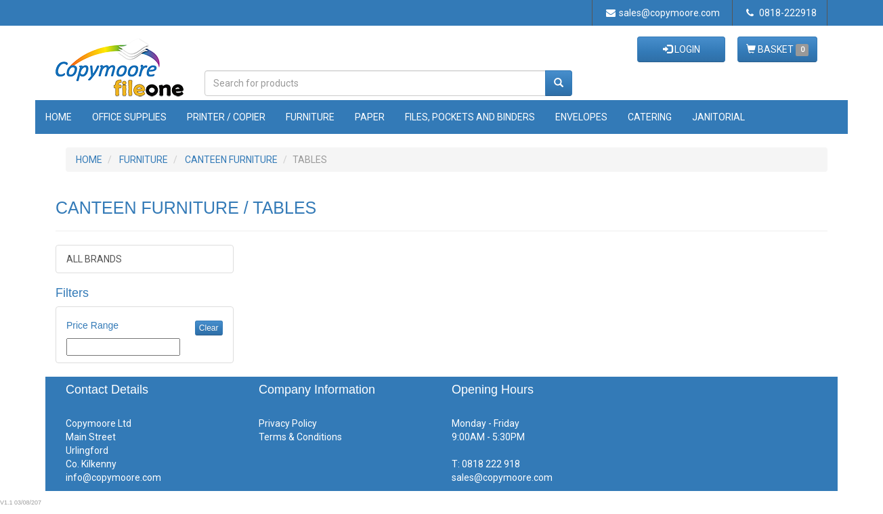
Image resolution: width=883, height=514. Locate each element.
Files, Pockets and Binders (470, 117)
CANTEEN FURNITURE (231, 159)
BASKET (777, 50)
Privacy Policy (288, 423)
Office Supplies (129, 117)
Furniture (310, 117)
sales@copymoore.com (663, 12)
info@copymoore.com (113, 477)
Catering (650, 117)
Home (58, 117)
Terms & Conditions (300, 436)
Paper (370, 117)
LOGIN (681, 49)
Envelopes (581, 117)
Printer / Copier (226, 117)
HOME (89, 159)
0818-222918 (781, 12)
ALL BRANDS (94, 259)
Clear (209, 328)
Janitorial (718, 117)
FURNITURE (143, 159)
